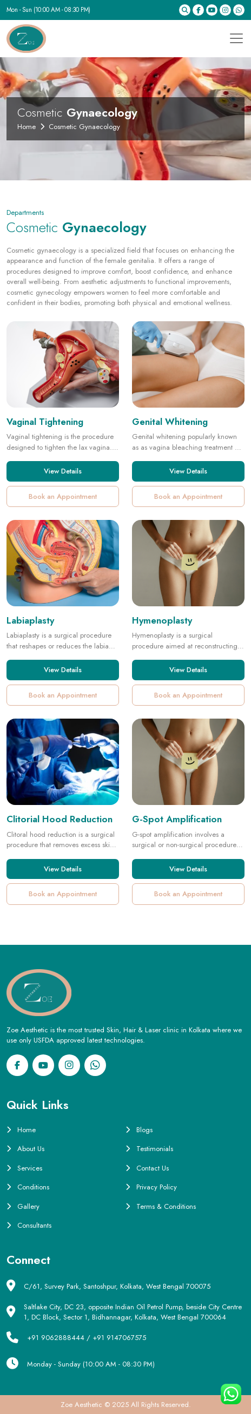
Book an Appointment (63, 496)
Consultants (28, 1225)
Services (24, 1168)
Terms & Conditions (161, 1206)
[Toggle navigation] (233, 38)
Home (26, 126)
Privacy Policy (151, 1187)
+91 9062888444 (55, 1337)
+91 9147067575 (119, 1337)
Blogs (139, 1130)
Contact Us (147, 1168)
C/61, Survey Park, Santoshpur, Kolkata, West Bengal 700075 (117, 1286)
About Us (25, 1149)
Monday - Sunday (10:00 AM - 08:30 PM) (91, 1364)
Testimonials (149, 1149)
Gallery (22, 1206)
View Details (63, 471)
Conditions (27, 1187)
